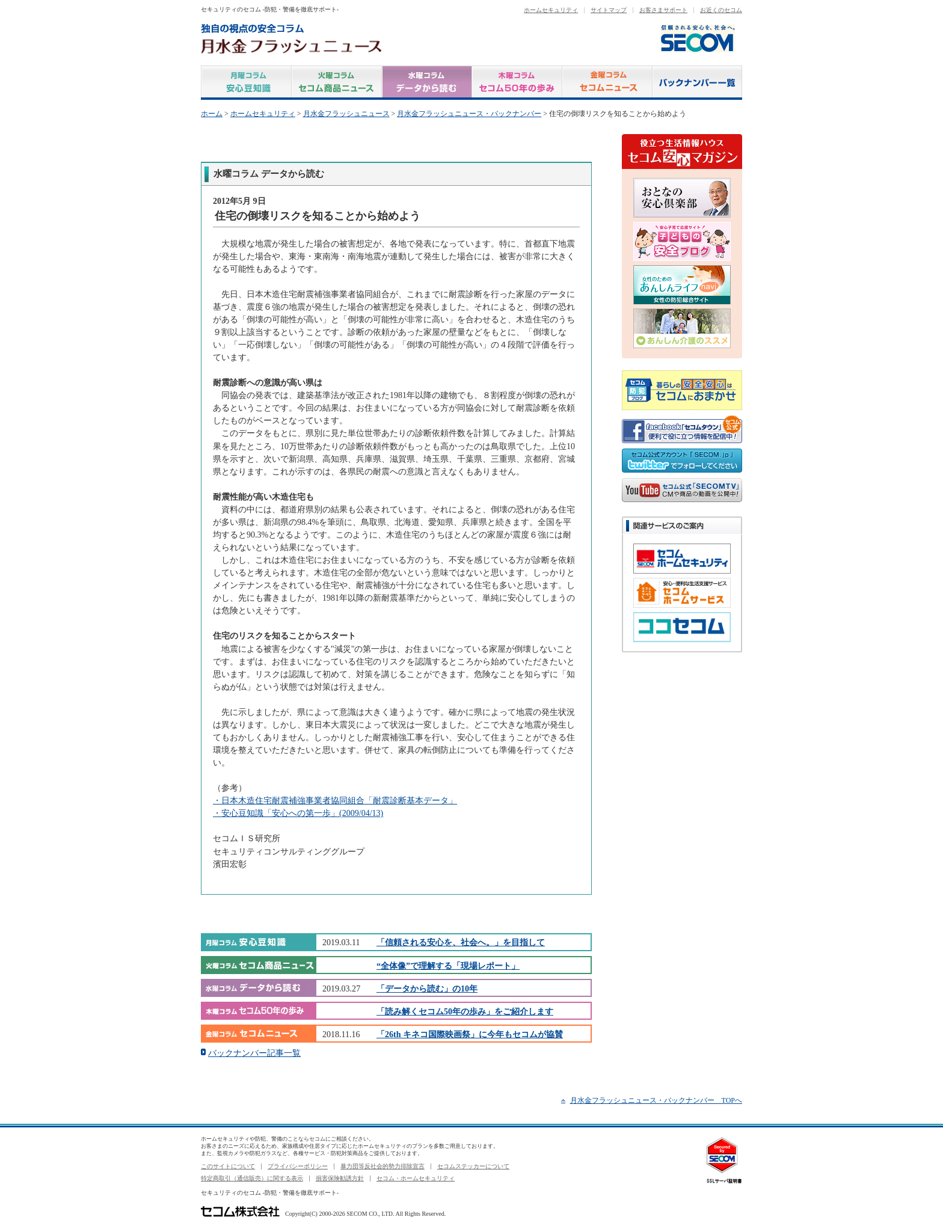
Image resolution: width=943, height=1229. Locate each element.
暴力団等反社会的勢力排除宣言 (382, 1166)
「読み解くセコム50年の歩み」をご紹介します (464, 1011)
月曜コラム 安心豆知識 (246, 83)
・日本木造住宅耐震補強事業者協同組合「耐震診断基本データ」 (335, 800)
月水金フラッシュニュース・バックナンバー (469, 113)
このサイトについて (228, 1166)
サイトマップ (609, 10)
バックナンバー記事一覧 (254, 1053)
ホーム (212, 113)
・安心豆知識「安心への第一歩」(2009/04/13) (298, 813)
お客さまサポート (663, 10)
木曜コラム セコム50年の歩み (517, 83)
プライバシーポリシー (298, 1166)
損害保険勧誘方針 (340, 1178)
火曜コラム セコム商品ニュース (337, 83)
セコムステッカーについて (473, 1166)
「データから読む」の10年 (427, 988)
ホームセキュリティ (551, 10)
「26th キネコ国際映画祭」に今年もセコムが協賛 (469, 1034)
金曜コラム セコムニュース (607, 83)
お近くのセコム (721, 10)
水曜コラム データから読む (427, 83)
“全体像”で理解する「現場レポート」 (448, 965)
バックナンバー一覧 (697, 83)
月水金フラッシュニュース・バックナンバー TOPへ (656, 1100)
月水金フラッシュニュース (346, 113)
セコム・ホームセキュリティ (415, 1178)
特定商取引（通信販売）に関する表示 (252, 1178)
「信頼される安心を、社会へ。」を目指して (460, 942)
